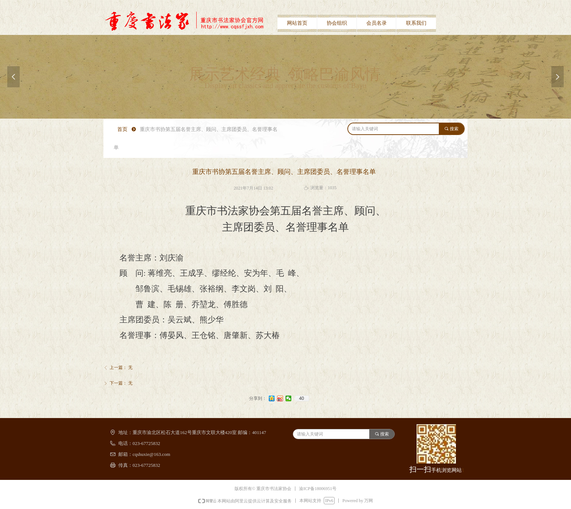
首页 (122, 129)
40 (301, 398)
